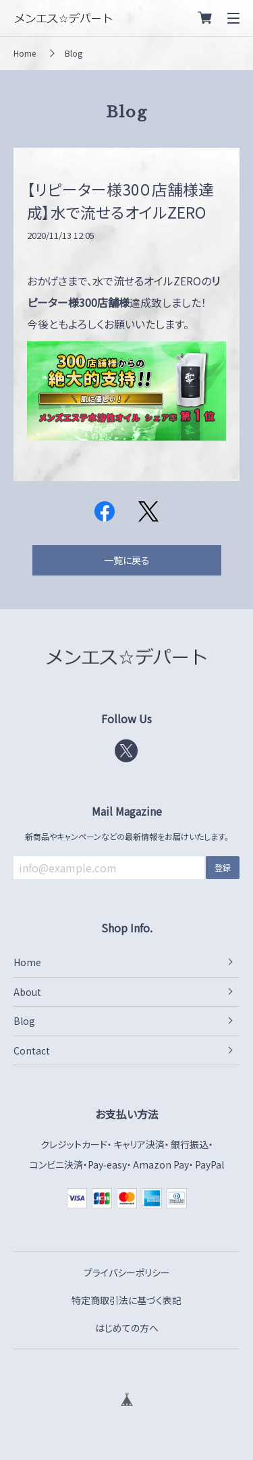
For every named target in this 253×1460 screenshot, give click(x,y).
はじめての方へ (127, 1328)
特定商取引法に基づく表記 (126, 1300)
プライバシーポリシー (127, 1272)
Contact (31, 1050)
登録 (223, 867)
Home (24, 53)
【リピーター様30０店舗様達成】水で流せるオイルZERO (120, 200)
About (27, 992)
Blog (73, 53)
